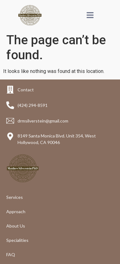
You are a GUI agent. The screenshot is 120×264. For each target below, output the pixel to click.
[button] (90, 15)
